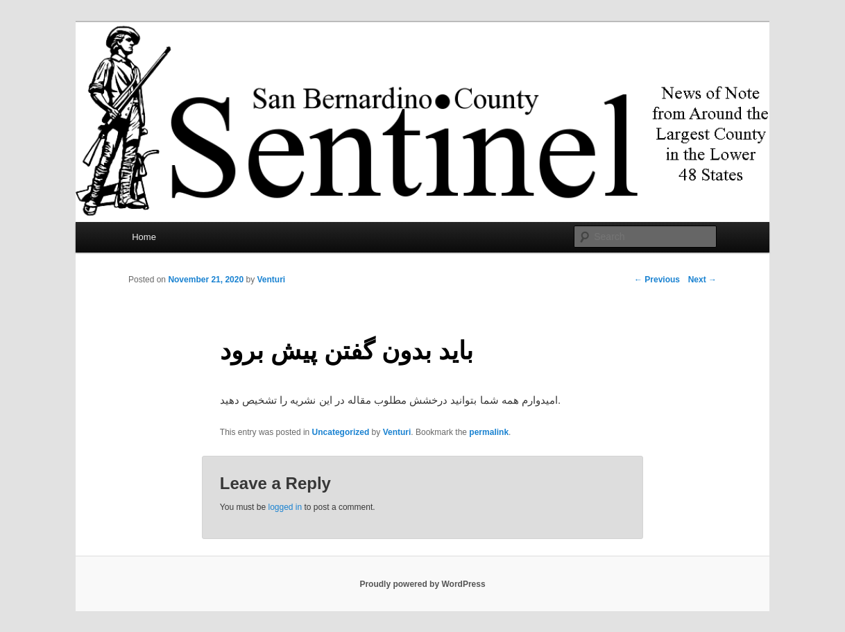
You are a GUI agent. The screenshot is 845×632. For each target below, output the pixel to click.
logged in (285, 507)
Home (144, 237)
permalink (489, 432)
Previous (657, 279)
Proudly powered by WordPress (422, 584)
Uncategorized (341, 432)
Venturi (271, 279)
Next (702, 279)
